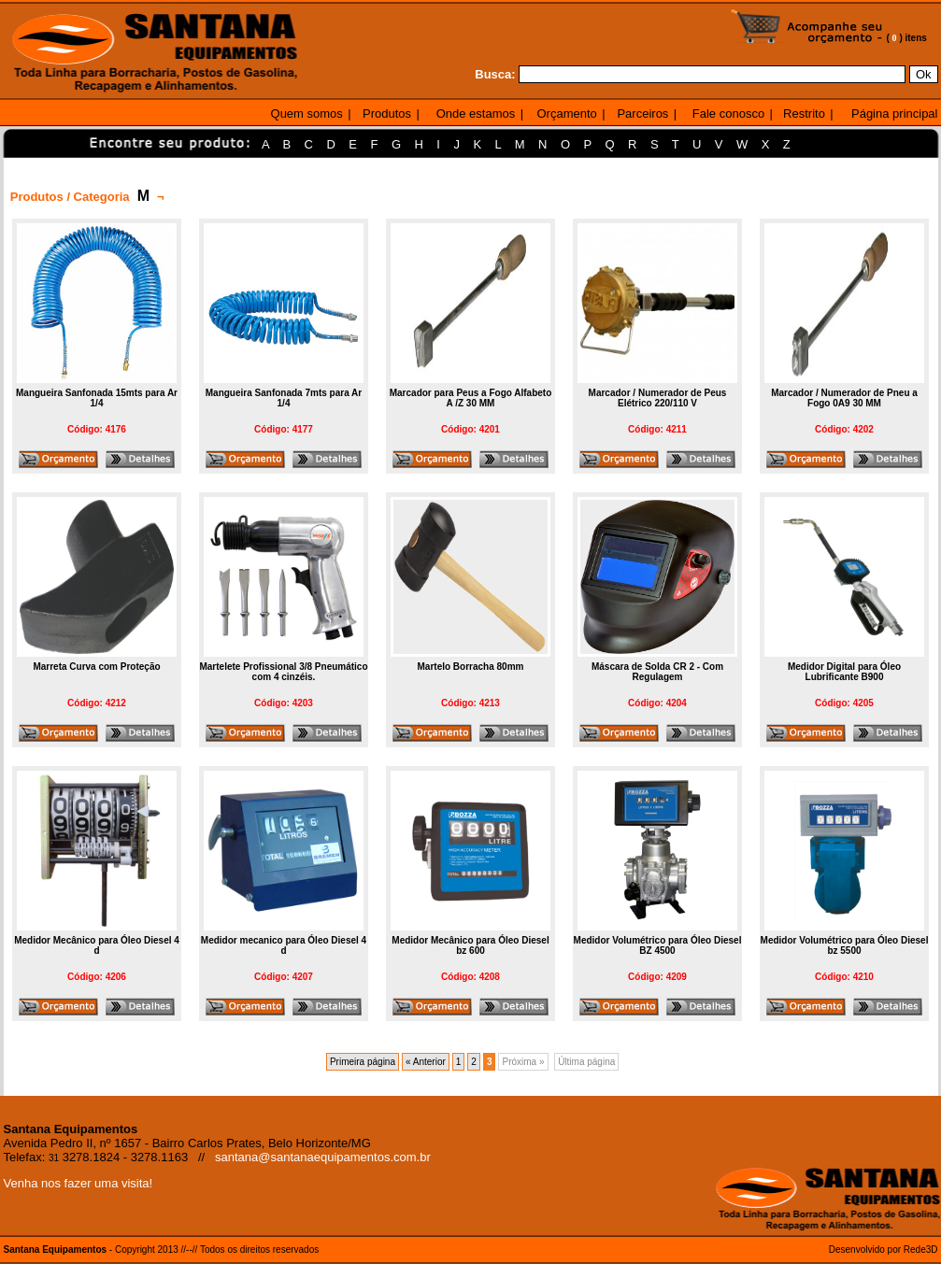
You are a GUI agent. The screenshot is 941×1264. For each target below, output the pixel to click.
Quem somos (307, 114)
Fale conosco (728, 114)
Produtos (387, 114)
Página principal (894, 114)
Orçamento (566, 114)
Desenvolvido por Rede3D (883, 1249)
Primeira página (362, 1062)
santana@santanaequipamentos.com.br (323, 1157)
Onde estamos (476, 114)
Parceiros (642, 114)
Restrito (804, 114)
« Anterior (426, 1062)
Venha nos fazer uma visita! (78, 1183)
